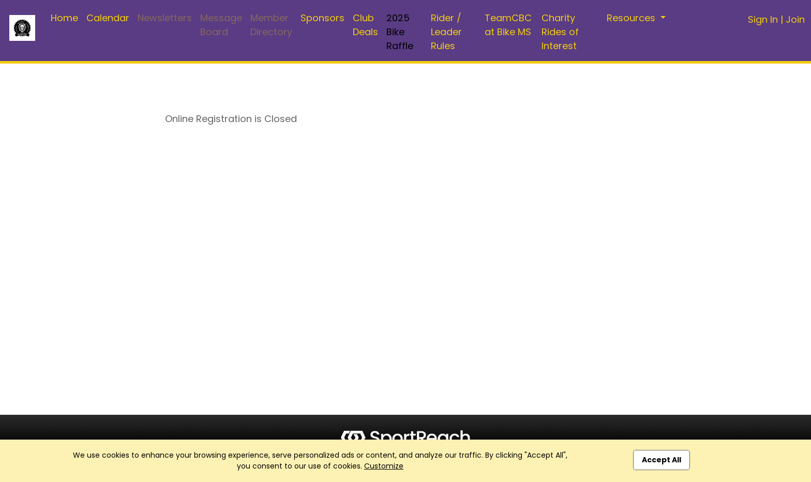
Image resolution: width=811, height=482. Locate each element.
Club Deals (365, 24)
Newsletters (165, 17)
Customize (383, 466)
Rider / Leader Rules (446, 31)
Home (64, 17)
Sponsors (322, 17)
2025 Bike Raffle (399, 31)
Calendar (107, 17)
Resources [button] (632, 17)
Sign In (763, 19)
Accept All (661, 460)
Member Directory (271, 24)
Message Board (221, 24)
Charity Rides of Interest (560, 31)
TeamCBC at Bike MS (508, 24)
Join (795, 19)
